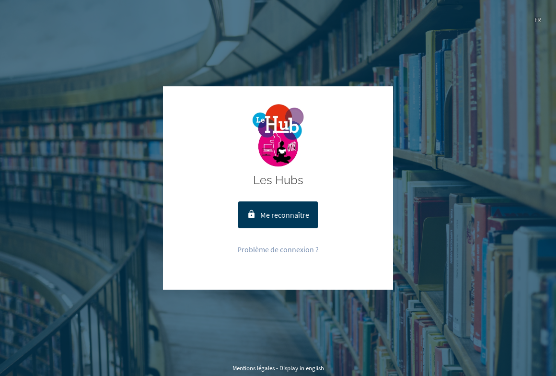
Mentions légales (253, 368)
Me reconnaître (278, 215)
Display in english (301, 368)
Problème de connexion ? (278, 249)
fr (537, 20)
